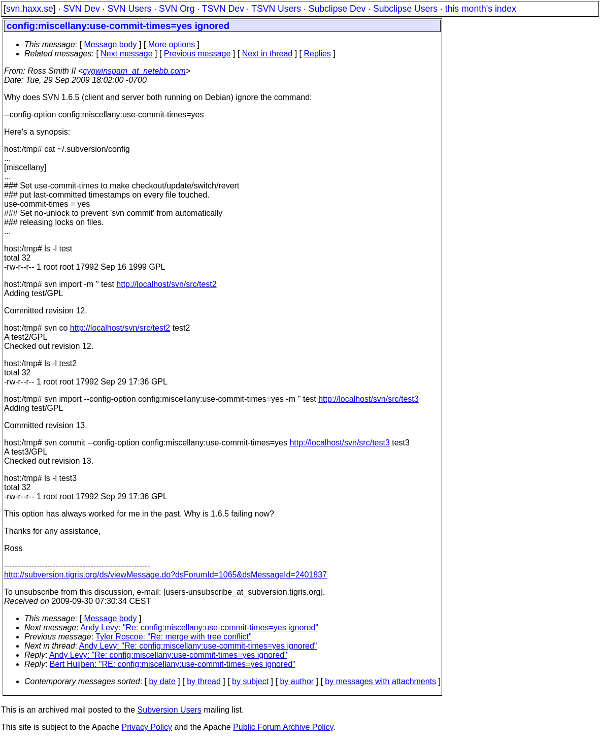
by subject (250, 681)
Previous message (197, 53)
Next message (126, 53)
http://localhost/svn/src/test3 (368, 399)
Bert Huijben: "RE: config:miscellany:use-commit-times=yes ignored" (172, 664)
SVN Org (176, 9)
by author (297, 681)
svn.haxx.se (29, 9)
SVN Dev (81, 9)
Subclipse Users (405, 9)
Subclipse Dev (337, 9)
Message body (110, 44)
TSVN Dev (223, 9)
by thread (204, 681)
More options (171, 44)
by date (162, 681)
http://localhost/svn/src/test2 (166, 284)
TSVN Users (276, 9)
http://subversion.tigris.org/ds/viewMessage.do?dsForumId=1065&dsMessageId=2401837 (165, 574)
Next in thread (267, 53)
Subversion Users (170, 709)
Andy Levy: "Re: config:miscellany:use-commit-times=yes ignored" (199, 627)
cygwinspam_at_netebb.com (134, 71)
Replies (317, 53)
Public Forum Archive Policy (283, 727)
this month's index (480, 9)
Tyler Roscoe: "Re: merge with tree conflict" (173, 636)
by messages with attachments (380, 681)
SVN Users (129, 9)
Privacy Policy (146, 727)
